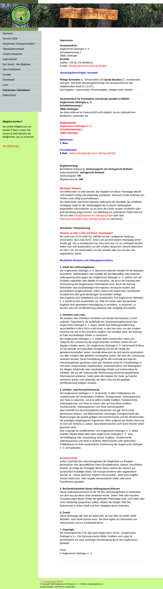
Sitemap (59, 581)
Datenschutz (70, 457)
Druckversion (47, 581)
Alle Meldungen (11, 146)
